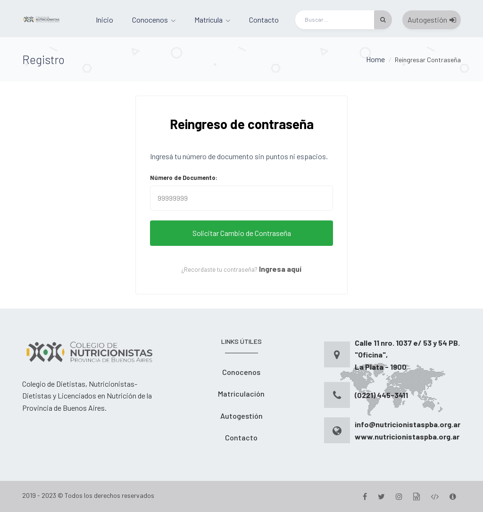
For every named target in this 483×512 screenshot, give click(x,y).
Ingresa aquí (280, 268)
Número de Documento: (183, 177)
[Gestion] (416, 496)
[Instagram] (399, 496)
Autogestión (432, 19)
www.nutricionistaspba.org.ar (407, 436)
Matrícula (208, 19)
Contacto (264, 19)
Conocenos (150, 19)
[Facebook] (365, 496)
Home (375, 59)
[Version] (453, 496)
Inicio (104, 19)
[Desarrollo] (435, 496)
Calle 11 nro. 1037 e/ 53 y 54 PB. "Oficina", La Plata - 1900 (407, 354)
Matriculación (241, 393)
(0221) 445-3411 (381, 394)
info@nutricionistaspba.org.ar (407, 424)
